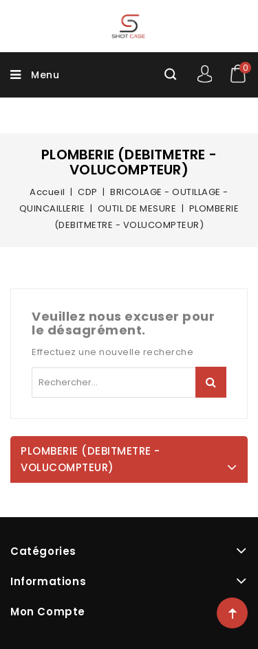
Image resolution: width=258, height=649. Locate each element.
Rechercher (210, 382)
